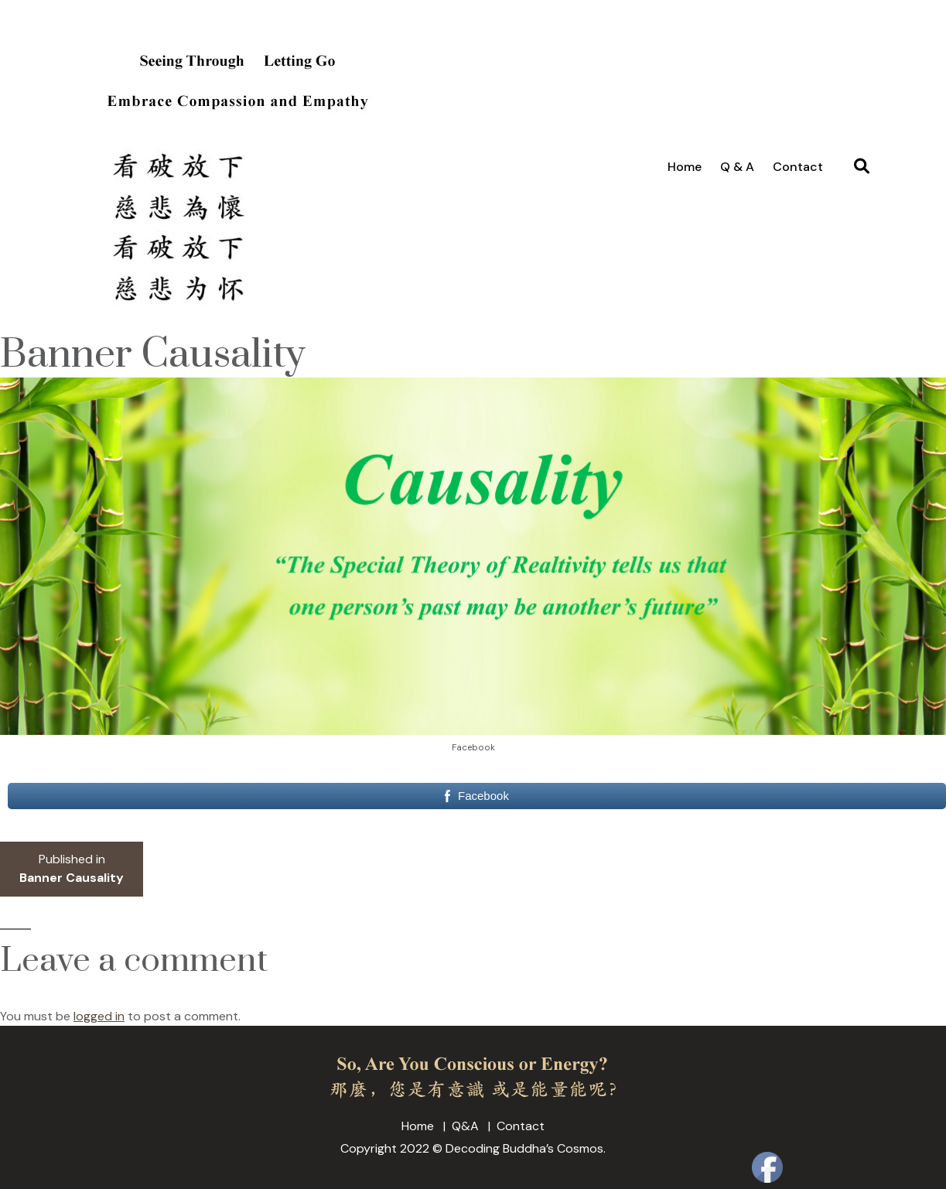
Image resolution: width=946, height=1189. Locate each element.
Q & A (737, 167)
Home (685, 167)
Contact (798, 167)
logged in (99, 1016)
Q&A (465, 1126)
